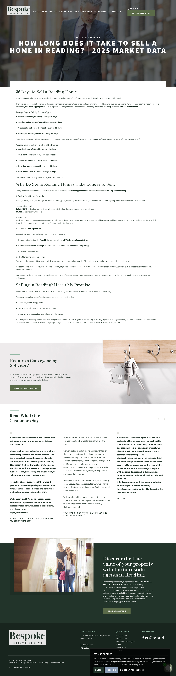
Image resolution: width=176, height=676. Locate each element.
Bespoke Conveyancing (25, 388)
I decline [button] (111, 670)
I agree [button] (99, 670)
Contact (116, 11)
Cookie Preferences (57, 663)
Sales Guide (121, 638)
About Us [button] (65, 11)
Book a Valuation (117, 611)
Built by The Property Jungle (19, 667)
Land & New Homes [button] (84, 11)
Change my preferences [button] (132, 670)
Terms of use (13, 663)
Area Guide (121, 647)
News (118, 644)
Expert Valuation (140, 13)
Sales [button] (52, 11)
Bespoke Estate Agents (126, 641)
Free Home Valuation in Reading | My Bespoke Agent (41, 322)
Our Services (121, 635)
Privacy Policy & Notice (28, 663)
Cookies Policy (43, 663)
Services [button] (104, 11)
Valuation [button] (39, 11)
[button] (159, 419)
